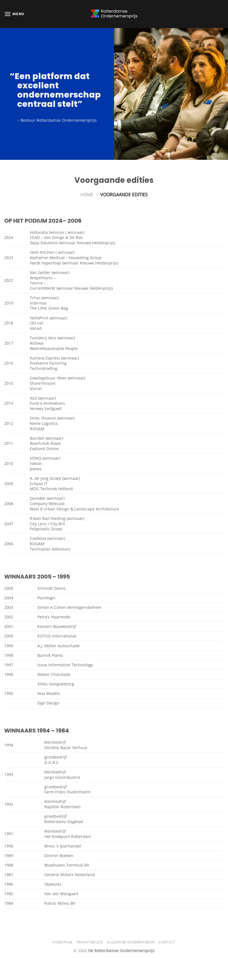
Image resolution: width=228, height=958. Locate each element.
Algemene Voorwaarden (131, 942)
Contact (167, 942)
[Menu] (14, 14)
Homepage (63, 942)
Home (87, 195)
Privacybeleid (89, 942)
